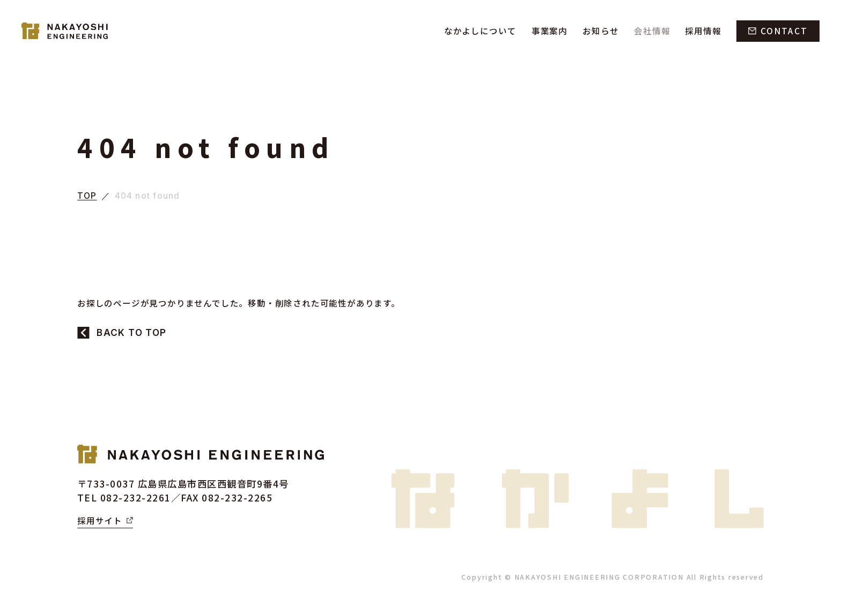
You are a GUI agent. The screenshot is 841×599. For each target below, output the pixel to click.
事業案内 (545, 30)
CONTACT (784, 30)
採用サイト (99, 520)
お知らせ (597, 30)
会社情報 (650, 30)
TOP (87, 196)
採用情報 (702, 30)
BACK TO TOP (131, 332)
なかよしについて (475, 30)
